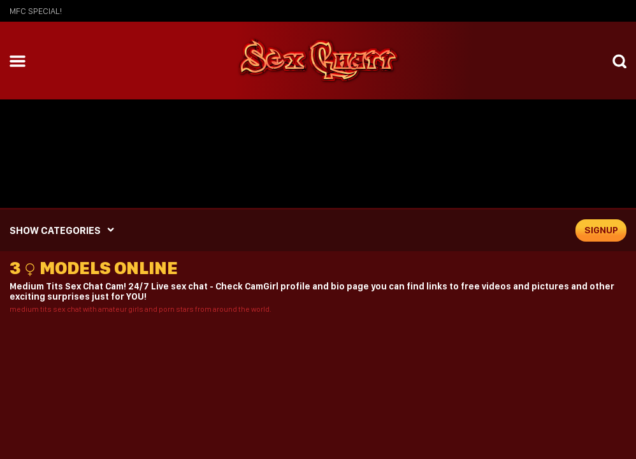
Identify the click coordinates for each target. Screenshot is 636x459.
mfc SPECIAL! (36, 11)
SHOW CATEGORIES (55, 230)
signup (601, 230)
